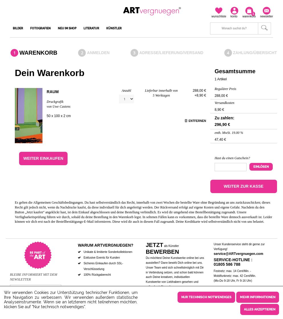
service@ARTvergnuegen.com (238, 254)
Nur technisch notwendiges (206, 298)
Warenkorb (38, 53)
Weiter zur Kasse (243, 186)
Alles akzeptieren (259, 309)
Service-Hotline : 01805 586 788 (233, 262)
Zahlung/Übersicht (255, 52)
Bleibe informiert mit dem (33, 275)
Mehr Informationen (257, 298)
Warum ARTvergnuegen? (105, 245)
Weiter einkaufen (43, 158)
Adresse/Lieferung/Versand (171, 52)
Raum (53, 91)
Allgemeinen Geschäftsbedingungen (58, 203)
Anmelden (98, 52)
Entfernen (195, 120)
